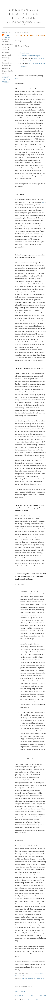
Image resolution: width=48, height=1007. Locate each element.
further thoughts (34, 56)
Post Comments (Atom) (32, 1000)
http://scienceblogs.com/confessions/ (24, 23)
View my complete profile (6, 79)
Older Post (42, 995)
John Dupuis (7, 36)
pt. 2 (29, 61)
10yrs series (27, 978)
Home (31, 995)
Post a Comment (20, 991)
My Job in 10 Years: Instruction (30, 35)
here (16, 78)
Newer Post (19, 995)
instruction (39, 978)
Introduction (24, 53)
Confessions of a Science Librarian (24, 14)
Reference (23, 56)
